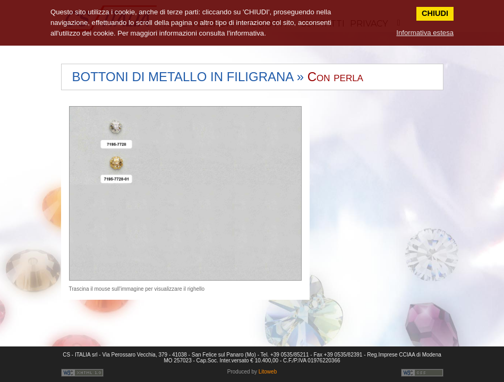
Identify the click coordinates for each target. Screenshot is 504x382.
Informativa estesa (425, 33)
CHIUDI (435, 13)
